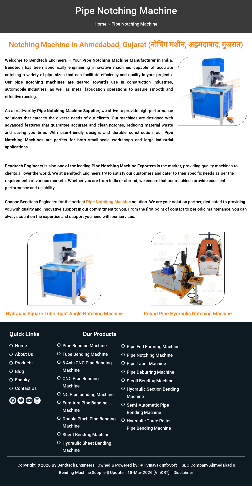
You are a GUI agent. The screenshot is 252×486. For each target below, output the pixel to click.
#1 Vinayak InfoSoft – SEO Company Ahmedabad (186, 465)
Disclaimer (183, 472)
